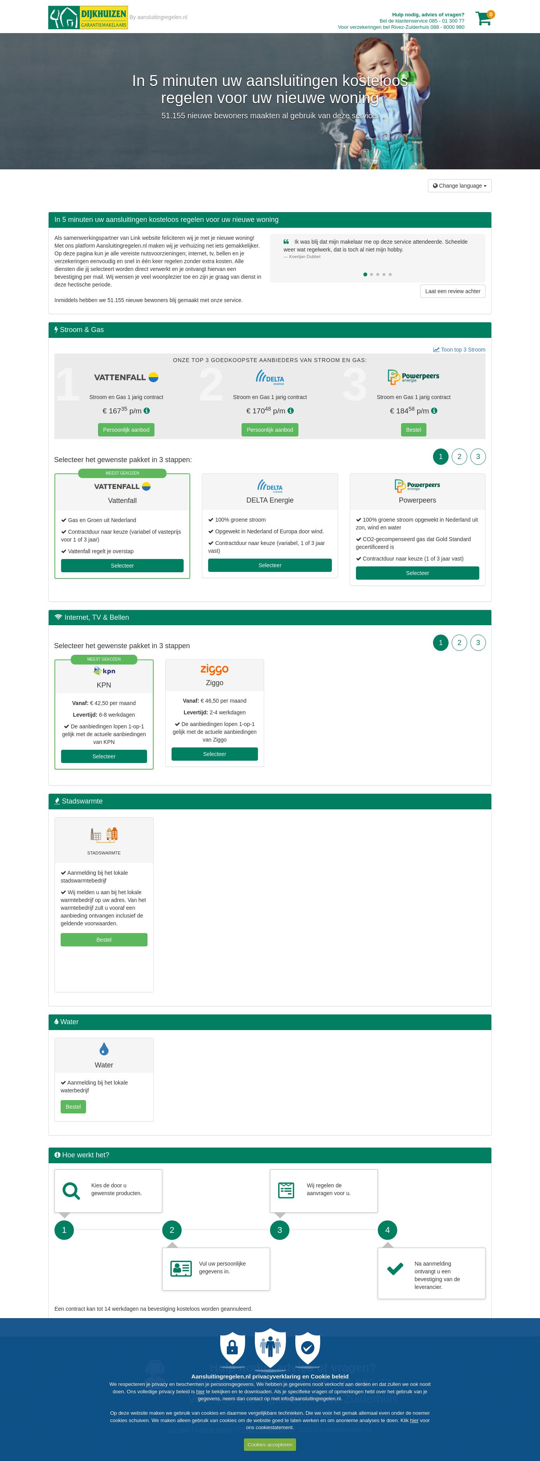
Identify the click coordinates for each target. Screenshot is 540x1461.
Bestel (413, 430)
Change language (460, 186)
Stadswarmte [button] (78, 801)
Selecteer (122, 566)
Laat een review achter (452, 291)
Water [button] (66, 1022)
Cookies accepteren (270, 1444)
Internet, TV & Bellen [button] (91, 617)
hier (200, 1391)
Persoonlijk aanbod (126, 430)
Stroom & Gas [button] (79, 330)
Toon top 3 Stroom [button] (459, 349)
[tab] (270, 330)
